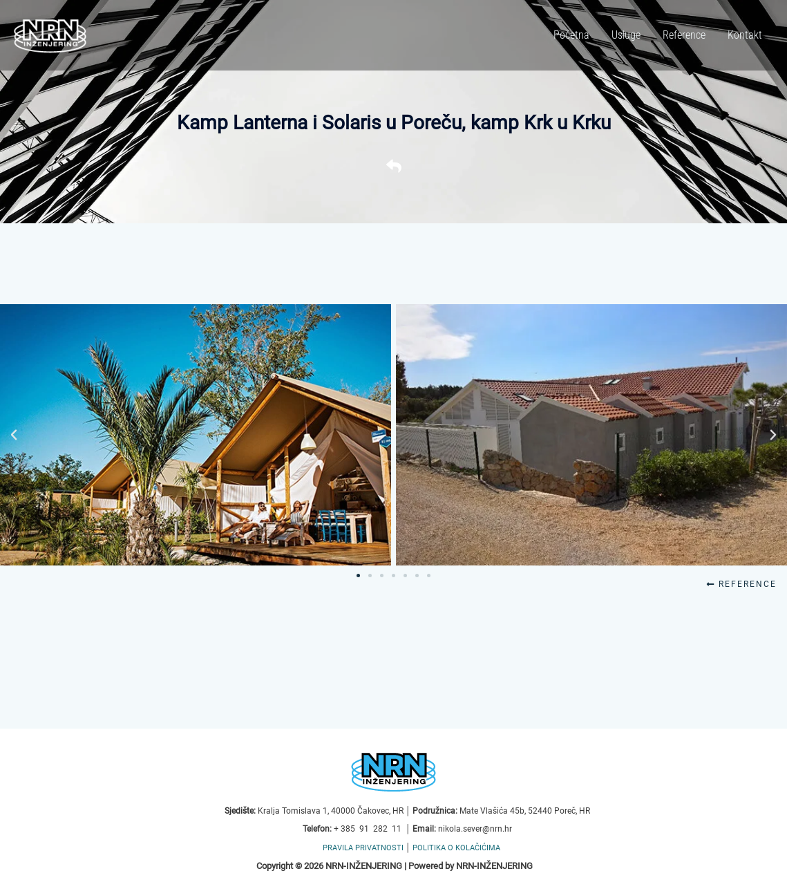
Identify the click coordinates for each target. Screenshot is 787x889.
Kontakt (745, 34)
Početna (571, 34)
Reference (684, 34)
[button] (14, 435)
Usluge (626, 34)
